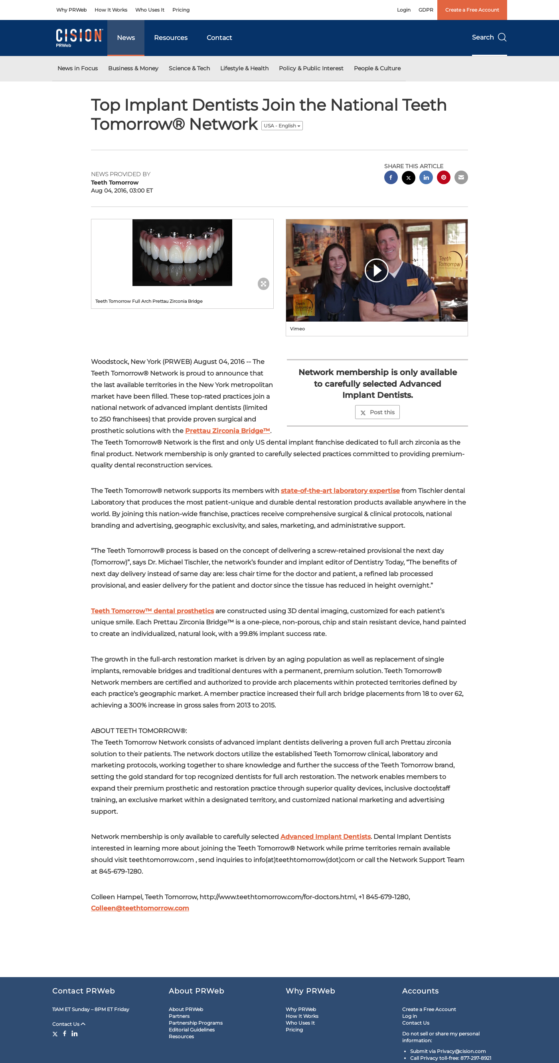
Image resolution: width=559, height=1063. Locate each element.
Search (489, 37)
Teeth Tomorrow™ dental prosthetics (152, 611)
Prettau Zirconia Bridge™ (227, 431)
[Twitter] (56, 1033)
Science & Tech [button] (189, 68)
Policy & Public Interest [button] (311, 68)
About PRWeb (186, 1009)
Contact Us (68, 1024)
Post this (377, 412)
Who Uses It (149, 10)
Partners (179, 1016)
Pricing (181, 10)
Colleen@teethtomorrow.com (140, 908)
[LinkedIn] (74, 1033)
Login (404, 10)
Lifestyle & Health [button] (244, 68)
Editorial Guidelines (192, 1030)
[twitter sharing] (408, 179)
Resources (171, 38)
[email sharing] (461, 178)
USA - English (282, 126)
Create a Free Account (472, 10)
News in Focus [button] (77, 68)
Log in (409, 1016)
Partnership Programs (196, 1023)
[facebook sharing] (391, 178)
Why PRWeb (71, 10)
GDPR (426, 10)
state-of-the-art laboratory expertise (340, 491)
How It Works (111, 10)
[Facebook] (64, 1033)
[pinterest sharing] (443, 178)
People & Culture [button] (377, 68)
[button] (182, 252)
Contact (219, 38)
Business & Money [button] (133, 68)
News (126, 38)
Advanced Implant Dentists (325, 836)
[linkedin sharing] (426, 178)
